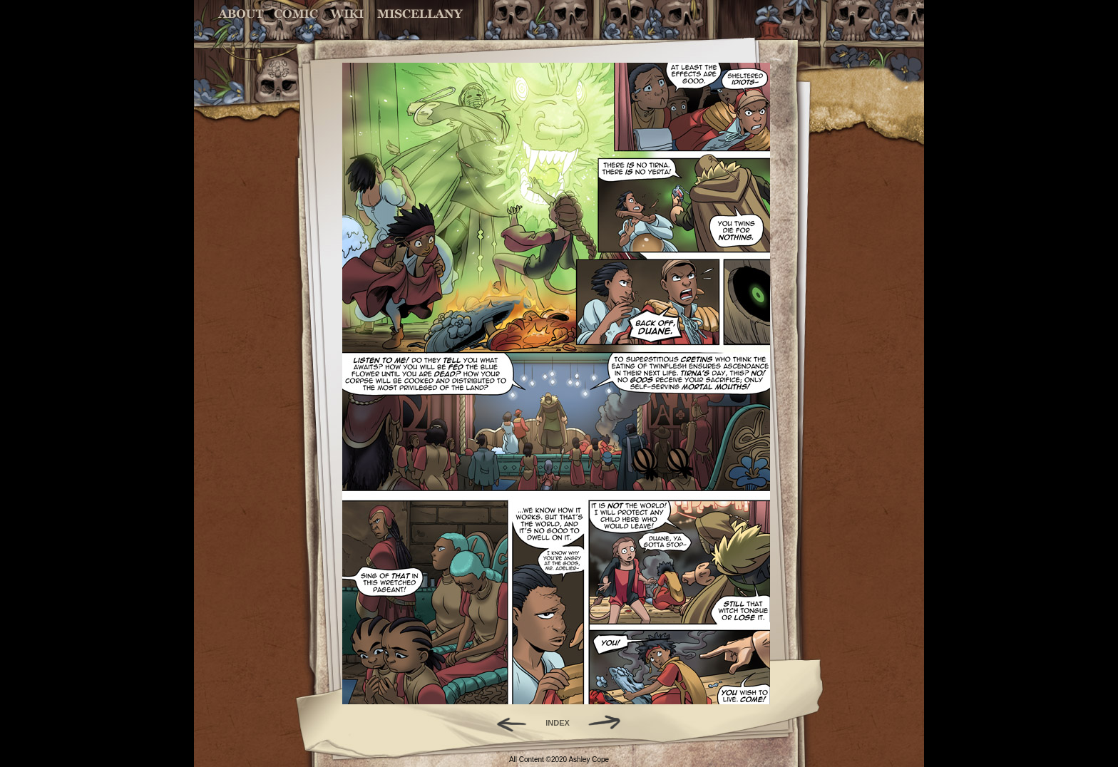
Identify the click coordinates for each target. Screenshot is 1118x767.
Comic (296, 14)
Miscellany (419, 14)
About (242, 14)
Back (505, 722)
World (347, 14)
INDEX (557, 723)
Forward (609, 722)
